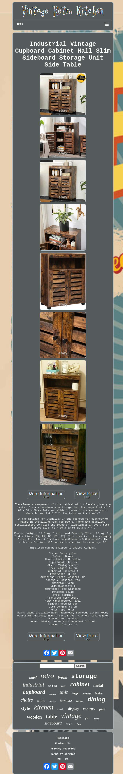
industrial (33, 685)
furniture (66, 701)
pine (102, 709)
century (89, 708)
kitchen (43, 707)
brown (62, 678)
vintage (71, 716)
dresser (52, 701)
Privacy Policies (63, 748)
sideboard (53, 723)
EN (59, 759)
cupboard (34, 692)
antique (87, 693)
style (25, 708)
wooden (34, 717)
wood (33, 678)
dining (96, 699)
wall (63, 686)
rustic (60, 709)
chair (78, 724)
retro (47, 676)
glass (87, 718)
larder (80, 701)
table (51, 717)
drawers (52, 694)
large (75, 693)
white (41, 700)
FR (66, 759)
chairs (26, 700)
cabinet (79, 684)
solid (52, 686)
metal (98, 685)
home (69, 724)
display (73, 709)
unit (63, 692)
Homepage (63, 738)
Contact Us (63, 743)
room (96, 718)
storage (84, 676)
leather (99, 693)
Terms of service (63, 754)
